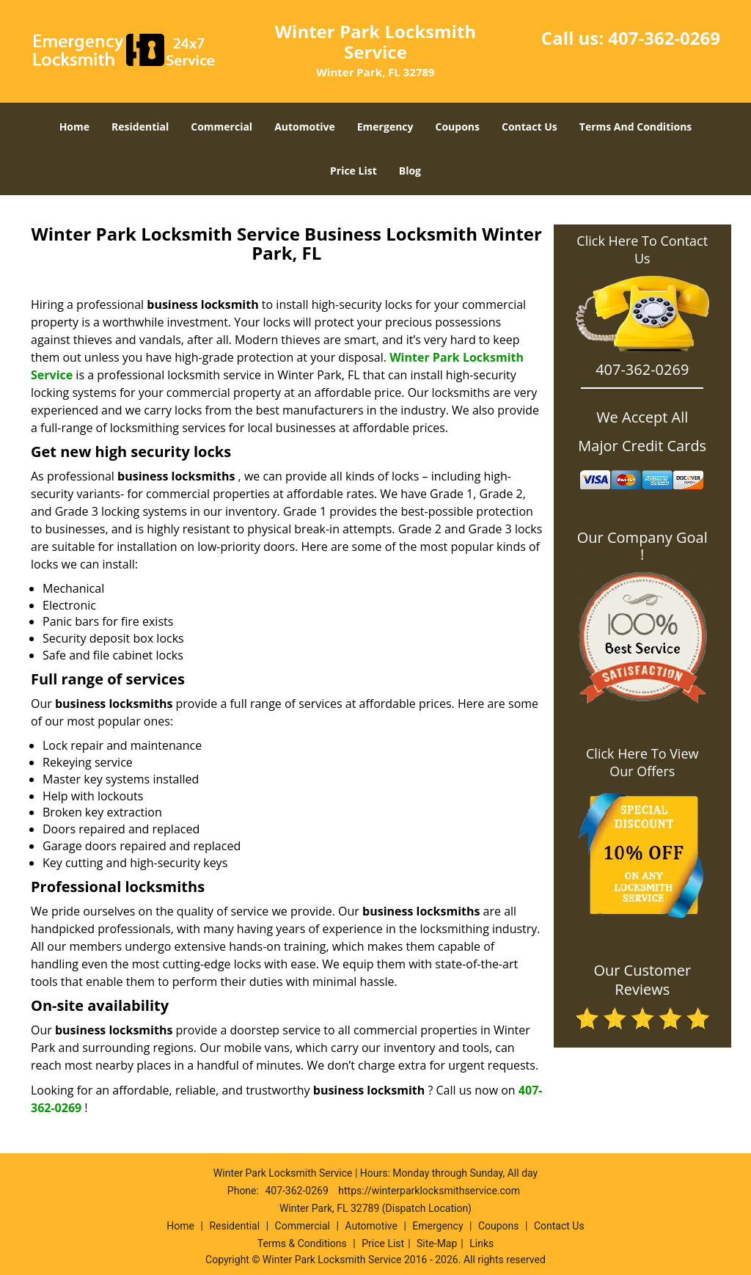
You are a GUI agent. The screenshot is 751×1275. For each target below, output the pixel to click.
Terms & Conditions (302, 1243)
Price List (353, 171)
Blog (410, 171)
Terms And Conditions (635, 127)
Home (74, 127)
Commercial (221, 127)
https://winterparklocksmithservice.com (429, 1191)
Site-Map (437, 1243)
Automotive (304, 127)
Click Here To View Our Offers (642, 762)
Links (481, 1243)
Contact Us (529, 127)
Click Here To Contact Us (642, 249)
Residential (140, 127)
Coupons (458, 127)
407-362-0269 (664, 38)
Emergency (385, 127)
